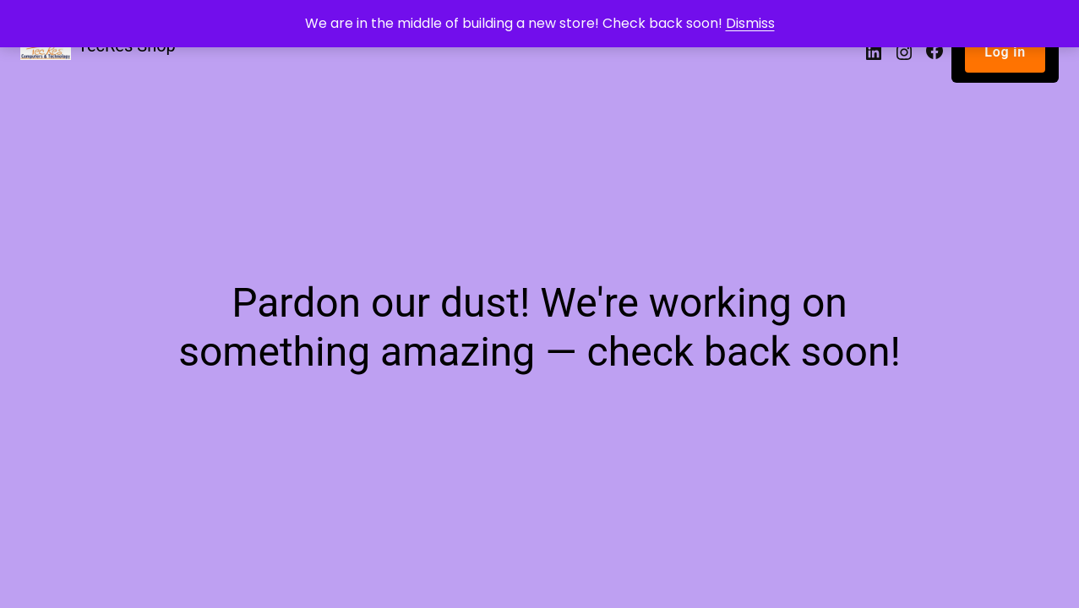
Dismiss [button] (750, 23)
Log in (1005, 52)
